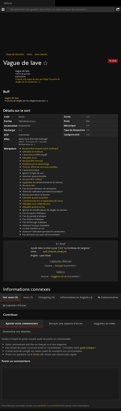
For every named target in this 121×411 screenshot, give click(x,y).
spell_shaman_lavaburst (52, 251)
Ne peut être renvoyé (32, 160)
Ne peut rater (28, 185)
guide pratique (87, 347)
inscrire (57, 405)
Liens (114, 60)
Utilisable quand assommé (35, 197)
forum (36, 354)
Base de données (15, 54)
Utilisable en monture (32, 151)
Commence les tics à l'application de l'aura (42, 200)
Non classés (41, 54)
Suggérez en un (59, 276)
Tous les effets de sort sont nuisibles (40, 166)
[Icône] (8, 73)
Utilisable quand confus (33, 207)
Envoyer (59, 265)
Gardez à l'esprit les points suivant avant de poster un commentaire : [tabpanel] (60, 372)
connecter (42, 405)
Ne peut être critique (32, 179)
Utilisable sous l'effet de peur (36, 203)
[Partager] (118, 9)
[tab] (10, 297)
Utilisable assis (29, 157)
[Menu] (3, 9)
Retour (8, 3)
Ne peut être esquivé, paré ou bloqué (40, 148)
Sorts (29, 54)
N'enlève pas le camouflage (35, 163)
